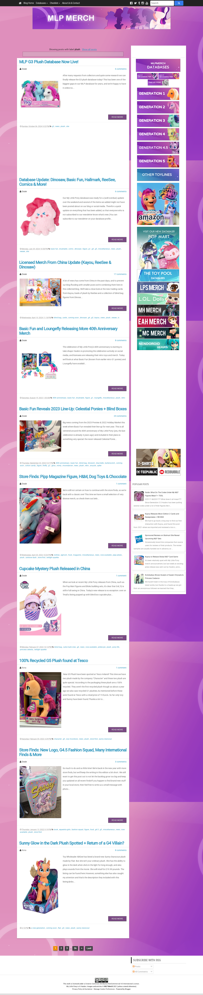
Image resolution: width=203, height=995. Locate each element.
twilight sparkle (53, 557)
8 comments (120, 340)
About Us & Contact (71, 3)
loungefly (98, 398)
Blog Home (28, 3)
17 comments (120, 274)
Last (89, 948)
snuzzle (93, 466)
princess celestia (27, 650)
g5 (96, 249)
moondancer (68, 466)
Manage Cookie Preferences (104, 989)
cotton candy (30, 466)
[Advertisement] (101, 37)
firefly (45, 466)
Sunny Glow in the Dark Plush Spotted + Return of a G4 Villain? (71, 843)
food (70, 555)
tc (118, 318)
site (67, 126)
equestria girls (65, 830)
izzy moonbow (72, 739)
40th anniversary (60, 398)
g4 (93, 249)
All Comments (140, 971)
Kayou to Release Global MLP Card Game (161, 557)
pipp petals (117, 555)
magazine (77, 555)
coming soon (73, 318)
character (58, 739)
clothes (57, 555)
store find (42, 557)
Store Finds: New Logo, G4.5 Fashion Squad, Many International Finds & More (72, 752)
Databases (42, 3)
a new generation (38, 928)
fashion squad (78, 830)
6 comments (120, 69)
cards (65, 318)
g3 (53, 126)
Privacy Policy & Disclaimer (82, 989)
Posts (136, 966)
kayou (97, 318)
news (57, 126)
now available (106, 555)
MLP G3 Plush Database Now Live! (48, 61)
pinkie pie (102, 647)
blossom (91, 463)
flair (60, 928)
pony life (116, 647)
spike (99, 466)
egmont (64, 555)
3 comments (120, 762)
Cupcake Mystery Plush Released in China (54, 568)
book (56, 830)
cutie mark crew (69, 647)
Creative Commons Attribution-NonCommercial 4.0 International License (112, 984)
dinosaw (78, 249)
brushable (63, 249)
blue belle (100, 463)
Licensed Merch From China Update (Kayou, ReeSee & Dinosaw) (65, 265)
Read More (117, 117)
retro (123, 398)
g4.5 (97, 830)
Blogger (127, 989)
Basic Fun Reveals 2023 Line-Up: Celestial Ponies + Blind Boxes (72, 408)
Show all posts (89, 49)
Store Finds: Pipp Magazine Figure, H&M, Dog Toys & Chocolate (72, 476)
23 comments (120, 416)
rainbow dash (31, 557)
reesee (22, 251)
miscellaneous (104, 249)
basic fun (55, 249)
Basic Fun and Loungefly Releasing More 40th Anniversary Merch (68, 331)
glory (54, 466)
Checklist (55, 3)
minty (59, 466)
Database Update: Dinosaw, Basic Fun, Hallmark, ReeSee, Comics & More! (67, 182)
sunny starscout (105, 739)
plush (63, 126)
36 (75, 948)
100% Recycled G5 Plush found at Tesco (53, 660)
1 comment (121, 484)
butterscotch (110, 463)
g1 (89, 249)
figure (85, 249)
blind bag (58, 318)
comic (71, 249)
